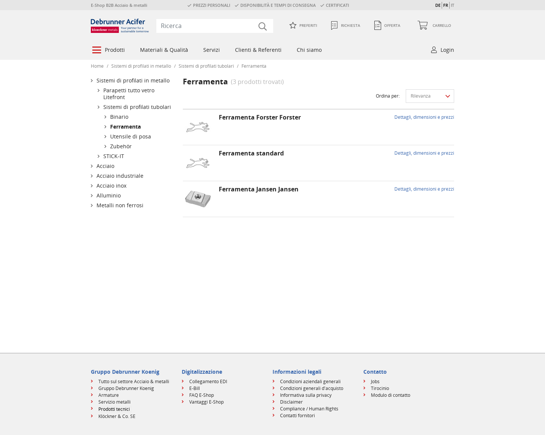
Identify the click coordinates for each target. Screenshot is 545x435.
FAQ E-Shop (201, 395)
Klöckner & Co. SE (116, 416)
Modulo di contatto (390, 395)
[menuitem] (107, 51)
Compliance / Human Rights (309, 408)
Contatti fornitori (297, 415)
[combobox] (214, 26)
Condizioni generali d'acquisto (311, 388)
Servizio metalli (114, 402)
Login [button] (447, 49)
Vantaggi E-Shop (206, 402)
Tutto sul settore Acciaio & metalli (133, 381)
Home (97, 66)
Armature (108, 395)
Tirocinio (380, 388)
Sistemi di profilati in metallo (141, 66)
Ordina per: (388, 96)
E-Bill (194, 388)
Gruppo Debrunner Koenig (126, 388)
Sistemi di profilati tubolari (206, 66)
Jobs (375, 381)
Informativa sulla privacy (306, 395)
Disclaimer (291, 402)
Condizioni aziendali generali (310, 381)
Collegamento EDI (208, 381)
